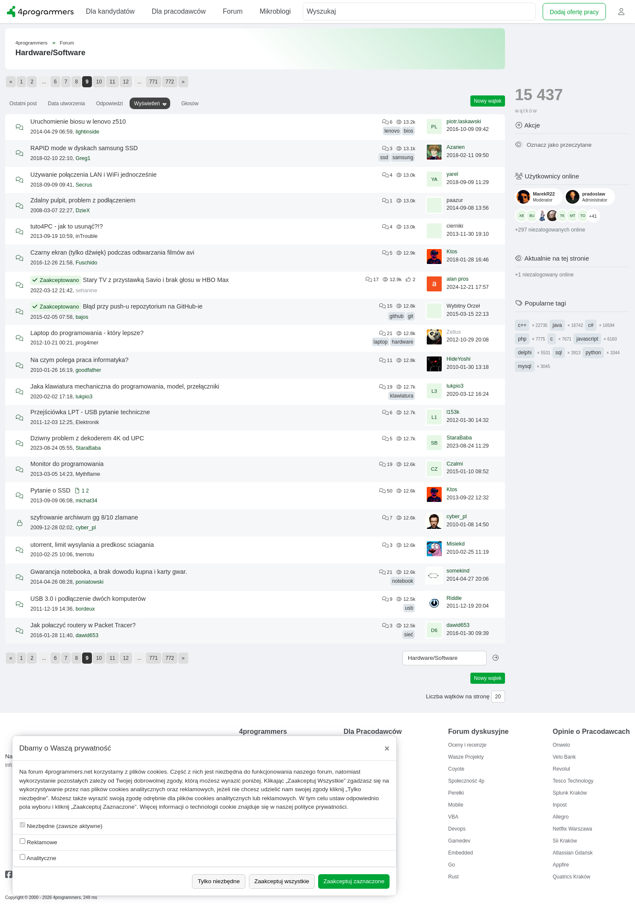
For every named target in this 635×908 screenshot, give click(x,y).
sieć (408, 635)
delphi (525, 353)
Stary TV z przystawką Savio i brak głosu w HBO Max (156, 279)
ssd (384, 157)
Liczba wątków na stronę (458, 696)
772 (169, 82)
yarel (452, 174)
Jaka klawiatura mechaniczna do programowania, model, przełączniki (124, 386)
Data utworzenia (66, 104)
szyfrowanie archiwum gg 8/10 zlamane (84, 517)
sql (558, 353)
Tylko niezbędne (218, 881)
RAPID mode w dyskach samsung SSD (84, 148)
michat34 (86, 501)
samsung (403, 157)
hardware (402, 342)
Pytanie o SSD (50, 490)
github (397, 316)
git (410, 316)
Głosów (189, 104)
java (557, 325)
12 (126, 82)
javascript (587, 339)
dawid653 (87, 635)
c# (591, 325)
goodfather (88, 370)
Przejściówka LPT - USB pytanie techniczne (90, 412)
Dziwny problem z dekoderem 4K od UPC (87, 438)
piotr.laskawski (463, 122)
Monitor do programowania (66, 463)
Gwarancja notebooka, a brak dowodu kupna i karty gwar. (108, 571)
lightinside (88, 132)
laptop (381, 342)
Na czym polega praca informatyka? (79, 359)
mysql (524, 366)
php (522, 339)
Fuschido (86, 263)
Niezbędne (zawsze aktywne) (61, 825)
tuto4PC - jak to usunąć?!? (66, 226)
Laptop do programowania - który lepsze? (87, 332)
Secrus (84, 185)
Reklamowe (38, 842)
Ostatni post (23, 104)
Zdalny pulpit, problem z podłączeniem (83, 200)
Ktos (451, 252)
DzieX (83, 211)
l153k (452, 412)
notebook (402, 581)
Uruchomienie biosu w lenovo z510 (78, 121)
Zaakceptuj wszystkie (281, 881)
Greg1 (83, 158)
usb (409, 608)
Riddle (453, 598)
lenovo (391, 131)
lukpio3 (84, 397)
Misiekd (455, 544)
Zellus (453, 332)
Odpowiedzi (109, 104)
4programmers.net (68, 772)
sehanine (86, 291)
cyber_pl (86, 528)
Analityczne (38, 857)
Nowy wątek (488, 101)
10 (99, 82)
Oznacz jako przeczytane (553, 145)
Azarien (455, 147)
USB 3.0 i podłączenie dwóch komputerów (88, 598)
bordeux (85, 609)
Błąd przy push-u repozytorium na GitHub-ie (143, 306)
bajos (82, 317)
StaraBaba (88, 448)
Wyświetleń (147, 104)
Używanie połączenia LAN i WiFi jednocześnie (93, 174)
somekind (458, 571)
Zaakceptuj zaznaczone (353, 881)
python (593, 353)
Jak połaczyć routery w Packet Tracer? (83, 625)
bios (408, 131)
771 (153, 82)
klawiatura (401, 396)
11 (112, 82)
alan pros (457, 279)
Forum (67, 42)
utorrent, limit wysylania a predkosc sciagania (92, 544)
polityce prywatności (321, 807)
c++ (522, 325)
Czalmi (454, 464)
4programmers (31, 42)
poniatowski (89, 582)
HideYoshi (458, 359)
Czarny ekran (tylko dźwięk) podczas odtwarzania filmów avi (112, 252)
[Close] (387, 748)
